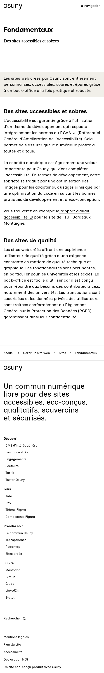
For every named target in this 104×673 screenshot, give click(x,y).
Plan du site (12, 644)
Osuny (56, 667)
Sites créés (13, 554)
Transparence (15, 540)
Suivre (9, 563)
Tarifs (9, 473)
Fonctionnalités (16, 452)
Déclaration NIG (16, 659)
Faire (7, 489)
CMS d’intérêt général (21, 445)
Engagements (15, 459)
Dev (8, 503)
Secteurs (12, 466)
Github (10, 577)
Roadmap (12, 547)
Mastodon (12, 570)
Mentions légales (16, 637)
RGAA (68, 132)
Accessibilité (13, 652)
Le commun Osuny (19, 533)
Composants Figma (20, 517)
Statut (9, 597)
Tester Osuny (15, 480)
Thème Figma (15, 510)
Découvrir (11, 439)
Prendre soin (14, 526)
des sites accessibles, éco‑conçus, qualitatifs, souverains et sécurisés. (45, 406)
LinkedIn (12, 590)
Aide (8, 496)
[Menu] (88, 6)
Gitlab (9, 584)
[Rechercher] (15, 618)
